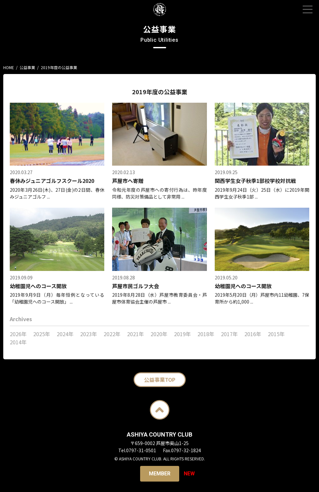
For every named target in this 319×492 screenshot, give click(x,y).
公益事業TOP (159, 379)
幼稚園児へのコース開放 (38, 286)
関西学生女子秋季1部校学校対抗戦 (255, 181)
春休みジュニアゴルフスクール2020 (52, 181)
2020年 (159, 334)
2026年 (18, 334)
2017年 (229, 334)
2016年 (252, 334)
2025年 (41, 334)
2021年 (135, 334)
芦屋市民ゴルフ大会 (135, 286)
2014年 (18, 342)
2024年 (65, 334)
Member (159, 473)
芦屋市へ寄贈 (127, 181)
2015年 (276, 334)
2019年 (182, 334)
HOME (8, 67)
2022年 (112, 334)
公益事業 (27, 67)
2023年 (88, 334)
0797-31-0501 (141, 450)
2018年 (205, 334)
